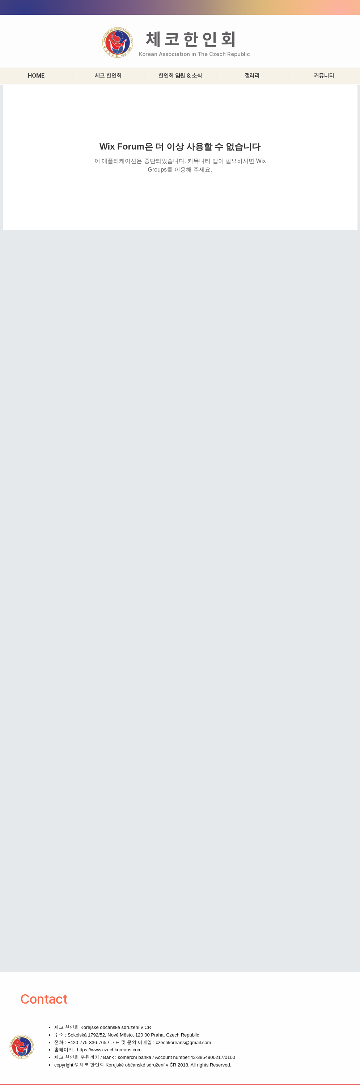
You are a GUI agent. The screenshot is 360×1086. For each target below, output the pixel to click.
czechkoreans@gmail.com (183, 1042)
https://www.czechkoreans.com (109, 1049)
